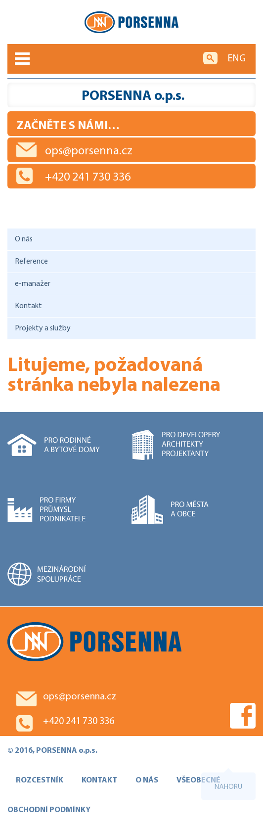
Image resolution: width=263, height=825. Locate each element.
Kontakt (28, 306)
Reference (31, 262)
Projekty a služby (43, 328)
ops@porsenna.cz (88, 151)
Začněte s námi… (68, 126)
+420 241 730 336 (88, 177)
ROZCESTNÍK (39, 780)
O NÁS (146, 780)
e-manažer (32, 284)
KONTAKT (99, 780)
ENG (236, 59)
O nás (24, 239)
